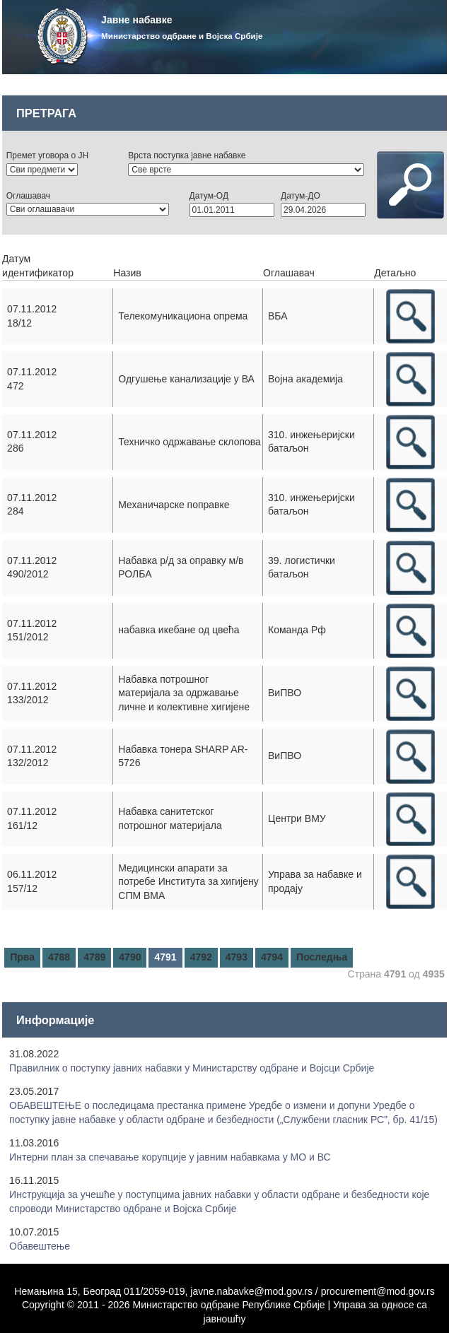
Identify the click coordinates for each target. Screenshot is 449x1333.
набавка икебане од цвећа (178, 629)
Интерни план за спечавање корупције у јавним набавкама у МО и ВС (170, 1157)
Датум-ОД (208, 196)
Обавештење (39, 1246)
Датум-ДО (300, 196)
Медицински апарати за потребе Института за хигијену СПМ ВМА (188, 881)
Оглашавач (28, 196)
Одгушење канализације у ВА (186, 378)
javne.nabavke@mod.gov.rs (251, 1291)
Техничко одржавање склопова (189, 441)
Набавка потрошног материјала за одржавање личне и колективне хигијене (184, 693)
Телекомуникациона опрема (182, 316)
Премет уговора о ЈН (47, 155)
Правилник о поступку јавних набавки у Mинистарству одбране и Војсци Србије (191, 1068)
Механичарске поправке (173, 504)
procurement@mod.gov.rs (378, 1291)
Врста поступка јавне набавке (186, 155)
